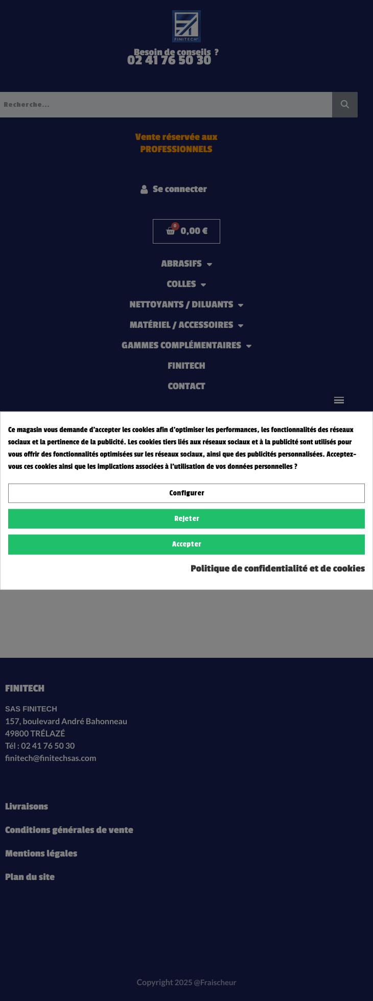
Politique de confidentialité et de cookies (278, 568)
